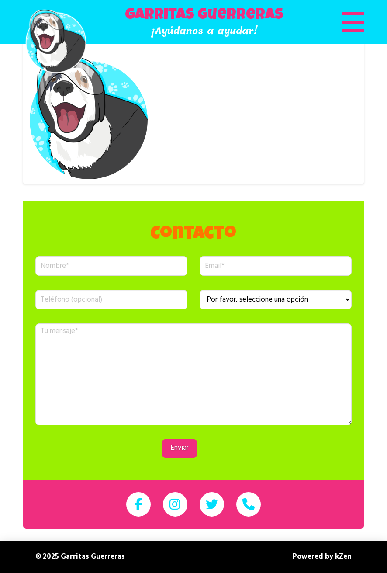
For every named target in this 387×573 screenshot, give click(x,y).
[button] (342, 22)
